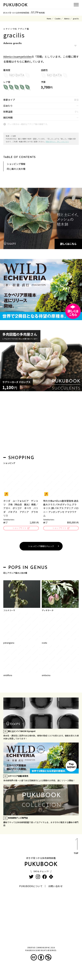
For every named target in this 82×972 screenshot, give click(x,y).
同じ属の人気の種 (16, 168)
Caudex (57, 18)
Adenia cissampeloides (17, 57)
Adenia (66, 18)
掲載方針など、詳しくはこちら (57, 141)
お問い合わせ (55, 886)
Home (49, 18)
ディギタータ (48, 610)
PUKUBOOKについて (31, 886)
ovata (44, 642)
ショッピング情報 (16, 164)
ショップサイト (20, 528)
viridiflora (7, 675)
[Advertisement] (41, 424)
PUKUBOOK (15, 5)
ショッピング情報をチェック (41, 546)
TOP (76, 846)
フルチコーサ (9, 610)
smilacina (46, 675)
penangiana (8, 642)
